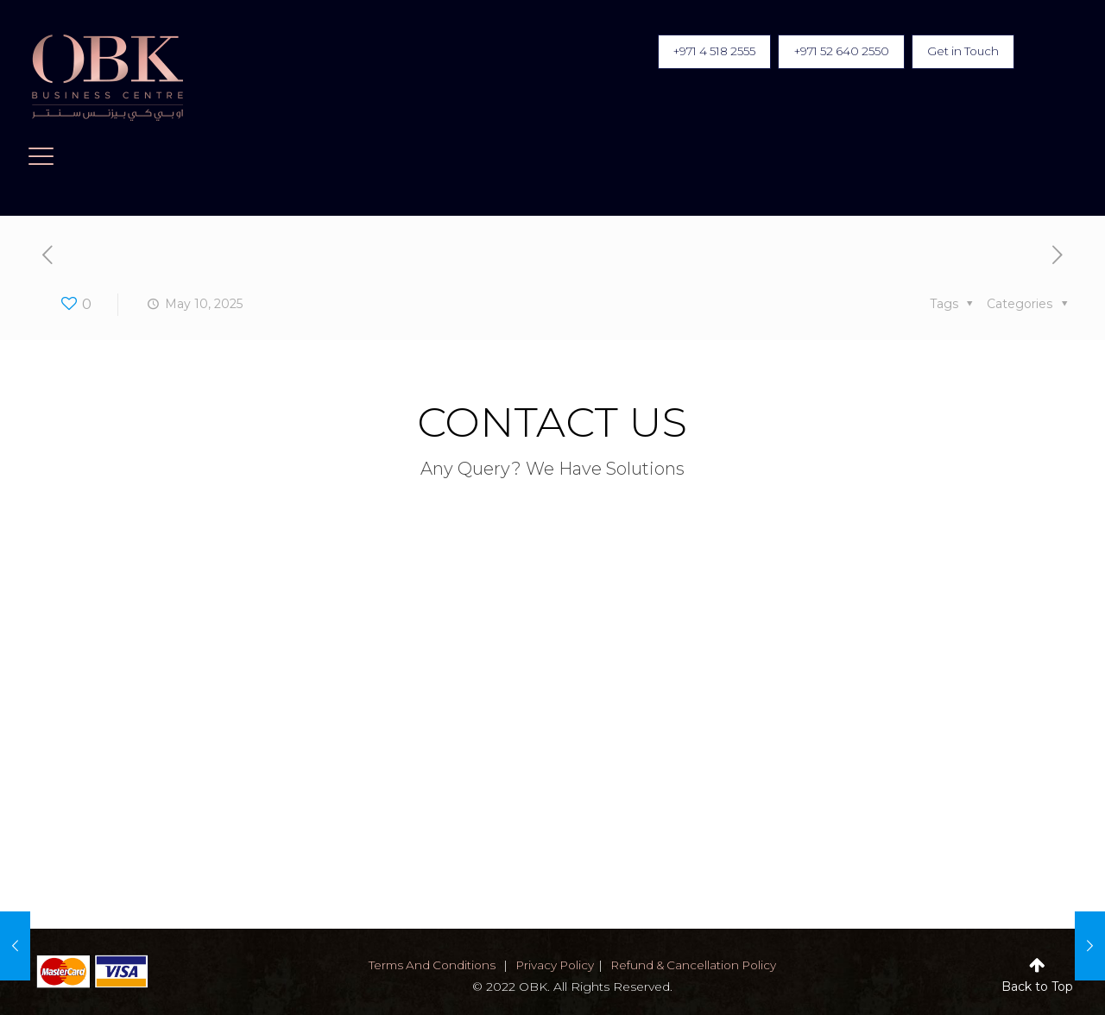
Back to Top (1037, 986)
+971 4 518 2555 (689, 52)
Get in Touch (958, 52)
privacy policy (554, 965)
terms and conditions (427, 965)
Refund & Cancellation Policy (697, 965)
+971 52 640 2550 (827, 52)
